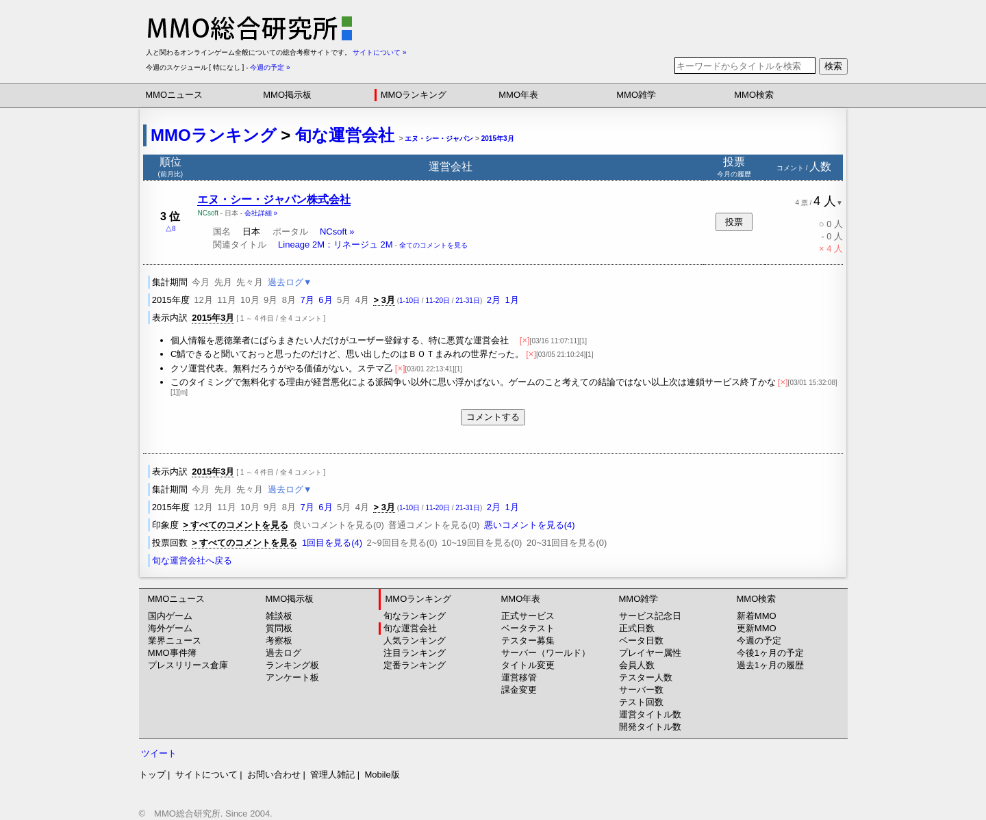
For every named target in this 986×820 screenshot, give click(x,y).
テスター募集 (528, 640)
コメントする (493, 417)
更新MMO (756, 628)
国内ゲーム (170, 616)
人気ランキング (414, 640)
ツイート (159, 753)
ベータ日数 (641, 640)
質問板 (279, 628)
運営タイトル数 (650, 714)
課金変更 (519, 690)
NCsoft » (337, 231)
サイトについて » (379, 52)
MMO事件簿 (172, 653)
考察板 (279, 640)
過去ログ (283, 653)
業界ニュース (174, 640)
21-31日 (467, 300)
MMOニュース (174, 95)
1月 (511, 300)
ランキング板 (292, 665)
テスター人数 (645, 677)
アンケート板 (292, 677)
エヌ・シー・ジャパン (439, 138)
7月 (307, 300)
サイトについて (206, 774)
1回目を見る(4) (332, 543)
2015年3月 (497, 138)
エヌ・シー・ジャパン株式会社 (274, 199)
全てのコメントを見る (433, 245)
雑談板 (279, 616)
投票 (734, 222)
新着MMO (756, 616)
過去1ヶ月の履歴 (770, 665)
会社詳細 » (260, 213)
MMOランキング (414, 95)
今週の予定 (759, 640)
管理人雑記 (332, 774)
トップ (152, 774)
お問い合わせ (274, 774)
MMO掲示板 (287, 95)
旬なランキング (414, 616)
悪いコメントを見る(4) (529, 525)
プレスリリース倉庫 (188, 665)
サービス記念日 (650, 616)
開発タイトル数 (650, 727)
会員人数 (637, 665)
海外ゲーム (170, 628)
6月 (325, 300)
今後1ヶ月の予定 (770, 653)
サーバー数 (641, 690)
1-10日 (409, 300)
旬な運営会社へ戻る (192, 560)
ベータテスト (528, 628)
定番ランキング (414, 665)
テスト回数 (641, 702)
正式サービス (528, 616)
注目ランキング (414, 653)
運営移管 (519, 677)
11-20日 (437, 300)
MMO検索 (754, 95)
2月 (494, 300)
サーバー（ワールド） (545, 653)
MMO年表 (518, 95)
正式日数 (637, 628)
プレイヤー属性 (650, 653)
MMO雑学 (636, 95)
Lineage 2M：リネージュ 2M (335, 244)
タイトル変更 (528, 665)
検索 (833, 66)
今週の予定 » (270, 67)
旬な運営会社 (344, 135)
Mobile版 (381, 774)
